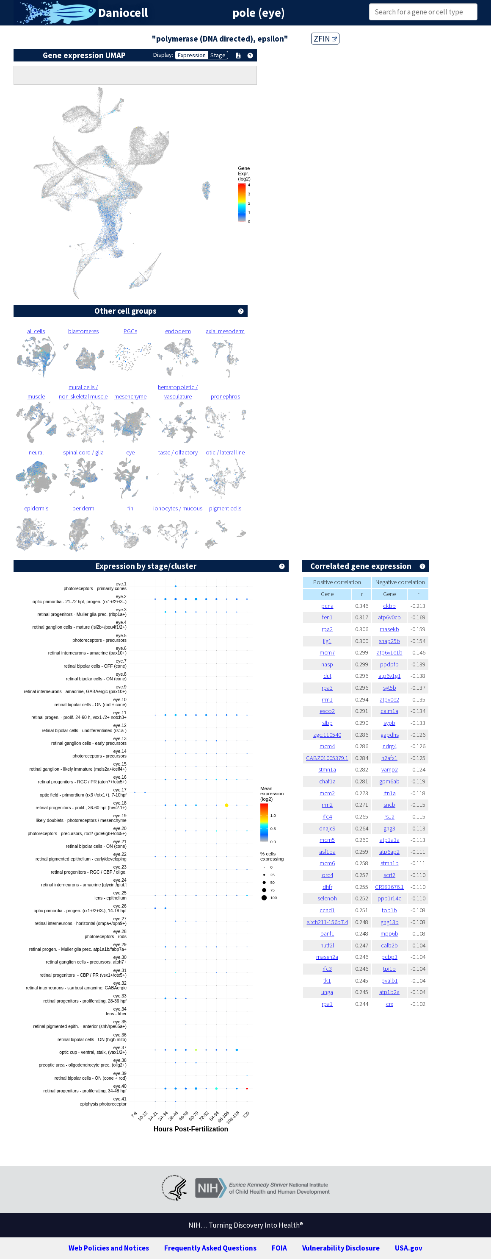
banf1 (327, 933)
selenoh (327, 898)
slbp (327, 723)
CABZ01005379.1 (327, 758)
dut (327, 676)
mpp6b (389, 933)
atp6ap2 (389, 851)
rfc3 (327, 968)
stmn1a (327, 769)
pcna (327, 606)
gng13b (390, 922)
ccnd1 (327, 910)
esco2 (327, 711)
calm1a (389, 711)
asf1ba (327, 851)
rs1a (389, 816)
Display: (163, 54)
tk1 (327, 980)
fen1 (327, 617)
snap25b (389, 641)
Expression (192, 55)
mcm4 (327, 746)
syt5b (389, 687)
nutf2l (327, 945)
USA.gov (408, 1248)
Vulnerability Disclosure (341, 1248)
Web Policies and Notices (109, 1248)
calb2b (389, 945)
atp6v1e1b (390, 652)
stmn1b (390, 863)
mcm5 (327, 840)
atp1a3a (390, 840)
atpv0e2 (389, 699)
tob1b (389, 910)
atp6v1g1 (389, 676)
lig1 (327, 641)
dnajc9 (327, 828)
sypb (389, 723)
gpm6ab (389, 781)
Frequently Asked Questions (210, 1248)
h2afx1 (389, 758)
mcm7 (327, 652)
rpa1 (327, 1004)
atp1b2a (389, 992)
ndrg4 (390, 746)
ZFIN (325, 38)
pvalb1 (389, 980)
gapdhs (390, 734)
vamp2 (389, 769)
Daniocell (123, 12)
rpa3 (327, 687)
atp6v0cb (389, 617)
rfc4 (327, 816)
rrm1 (327, 699)
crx (389, 1004)
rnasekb (389, 629)
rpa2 (327, 629)
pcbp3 (389, 957)
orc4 (327, 875)
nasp (327, 664)
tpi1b (389, 968)
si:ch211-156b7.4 (327, 922)
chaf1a (327, 781)
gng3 (389, 828)
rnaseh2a (327, 957)
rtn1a (389, 793)
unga (327, 992)
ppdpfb (389, 664)
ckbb (389, 606)
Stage (218, 55)
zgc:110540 (327, 734)
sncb (389, 804)
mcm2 (327, 793)
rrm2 (327, 804)
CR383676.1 (389, 887)
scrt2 (389, 875)
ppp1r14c (389, 898)
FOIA (279, 1248)
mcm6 (327, 863)
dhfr (327, 887)
